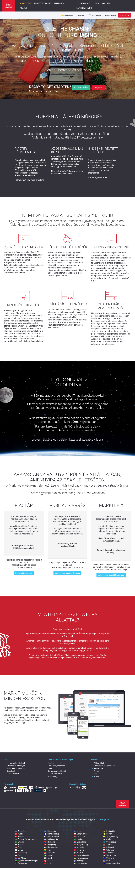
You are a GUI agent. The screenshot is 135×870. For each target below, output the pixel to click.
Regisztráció (124, 15)
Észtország (21, 863)
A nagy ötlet (26, 3)
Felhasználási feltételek (14, 763)
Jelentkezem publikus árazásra (67, 573)
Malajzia (79, 847)
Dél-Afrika (20, 858)
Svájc (107, 839)
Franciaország (51, 834)
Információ (95, 15)
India (47, 850)
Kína (47, 863)
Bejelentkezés (110, 15)
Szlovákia (108, 850)
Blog (97, 3)
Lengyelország (81, 834)
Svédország (109, 842)
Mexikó (78, 853)
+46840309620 (60, 763)
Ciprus (19, 850)
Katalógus (83, 3)
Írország (49, 855)
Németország (81, 858)
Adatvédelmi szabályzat (14, 766)
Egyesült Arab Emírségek (26, 861)
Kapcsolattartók (85, 8)
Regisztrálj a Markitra (23, 573)
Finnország (50, 831)
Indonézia (49, 853)
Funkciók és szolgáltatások (103, 766)
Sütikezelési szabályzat (14, 768)
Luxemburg (80, 842)
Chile (18, 847)
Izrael (48, 858)
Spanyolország (110, 837)
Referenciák (60, 3)
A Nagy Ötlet (97, 763)
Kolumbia (79, 831)
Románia (108, 834)
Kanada (48, 861)
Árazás (23, 8)
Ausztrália (20, 831)
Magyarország (81, 845)
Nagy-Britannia (81, 855)
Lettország (79, 837)
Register (99, 87)
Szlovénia (108, 853)
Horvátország (51, 847)
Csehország (21, 853)
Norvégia (79, 861)
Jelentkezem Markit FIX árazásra (111, 575)
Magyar (81, 15)
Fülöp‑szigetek (51, 837)
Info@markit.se (59, 766)
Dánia (19, 855)
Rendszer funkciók (43, 3)
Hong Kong (50, 845)
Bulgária (19, 845)
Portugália (109, 831)
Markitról (106, 3)
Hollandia (49, 842)
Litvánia (78, 839)
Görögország (51, 839)
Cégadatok (9, 771)
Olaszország (80, 863)
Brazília (19, 842)
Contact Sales (81, 87)
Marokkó (79, 850)
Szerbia (107, 845)
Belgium (19, 837)
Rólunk (95, 776)
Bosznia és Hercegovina (26, 839)
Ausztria (19, 834)
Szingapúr (108, 847)
